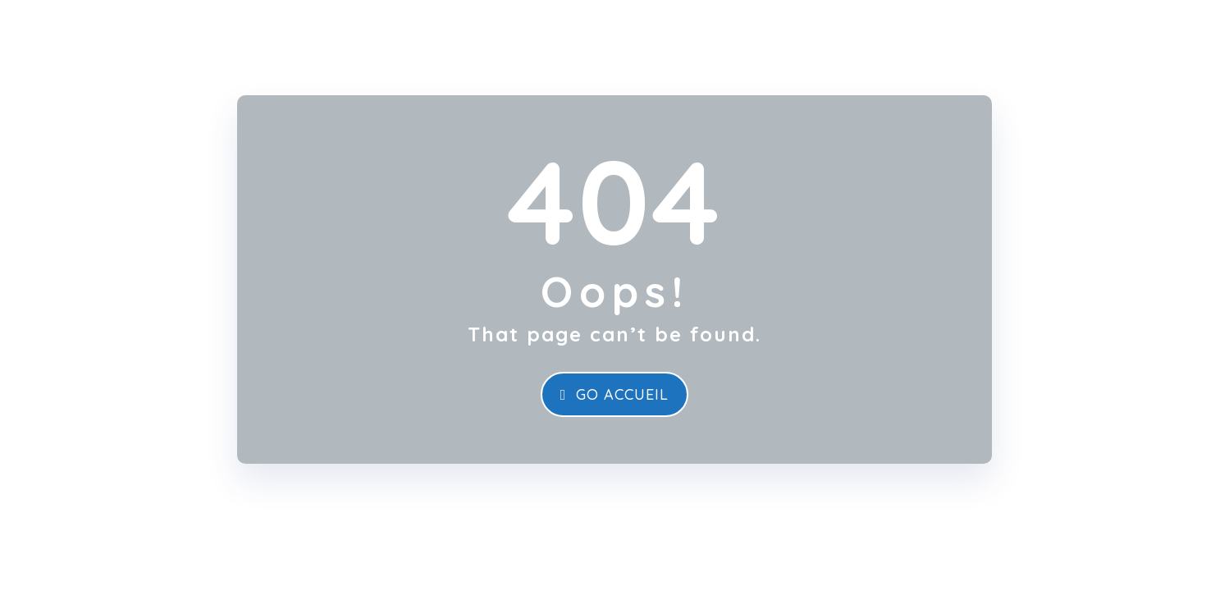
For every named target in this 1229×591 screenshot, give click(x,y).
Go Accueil (614, 394)
